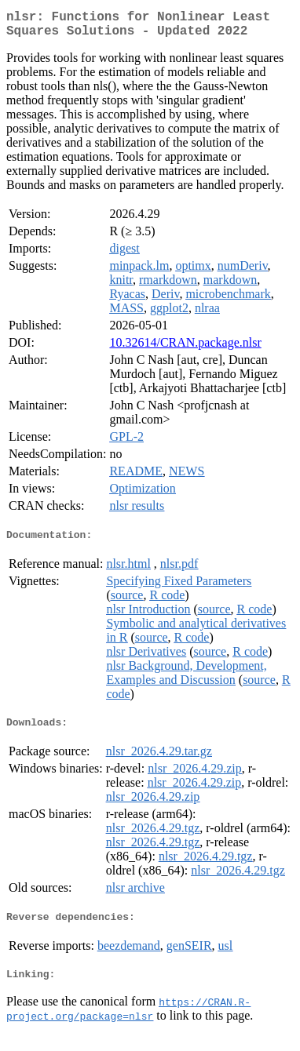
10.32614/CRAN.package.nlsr (185, 348)
